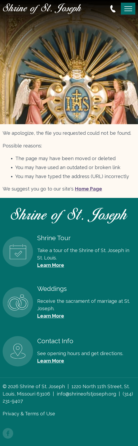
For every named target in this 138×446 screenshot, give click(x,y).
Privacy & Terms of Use (29, 413)
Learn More (50, 265)
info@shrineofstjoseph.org (86, 394)
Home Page (88, 189)
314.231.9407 (113, 8)
